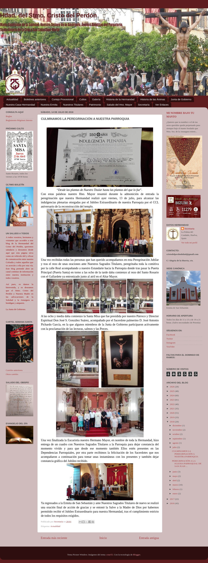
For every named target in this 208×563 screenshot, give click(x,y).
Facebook (170, 334)
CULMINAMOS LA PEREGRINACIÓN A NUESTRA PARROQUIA (185, 454)
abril (175, 480)
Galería (96, 99)
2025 (172, 391)
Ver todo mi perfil (189, 242)
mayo (175, 476)
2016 (172, 503)
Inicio (103, 538)
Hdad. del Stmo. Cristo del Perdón (48, 15)
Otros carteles (12, 374)
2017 (172, 499)
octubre (176, 434)
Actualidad (12, 99)
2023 (172, 400)
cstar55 (109, 554)
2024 (172, 395)
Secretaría (143, 104)
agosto (176, 443)
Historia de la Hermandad (120, 99)
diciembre (177, 425)
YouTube (170, 346)
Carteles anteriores (14, 370)
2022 (172, 404)
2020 (172, 413)
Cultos (83, 99)
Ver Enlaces (162, 104)
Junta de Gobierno (181, 99)
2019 (172, 417)
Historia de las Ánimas (152, 99)
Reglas (9, 116)
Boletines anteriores (35, 99)
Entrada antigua (149, 538)
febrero (176, 489)
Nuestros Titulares (73, 104)
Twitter (169, 338)
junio (175, 471)
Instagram (170, 342)
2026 (172, 386)
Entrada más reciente (54, 538)
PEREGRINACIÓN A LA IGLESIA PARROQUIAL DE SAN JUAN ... (187, 463)
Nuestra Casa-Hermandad (20, 104)
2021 (172, 408)
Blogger (136, 554)
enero (175, 493)
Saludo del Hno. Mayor (119, 104)
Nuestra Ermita (49, 104)
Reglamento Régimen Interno (19, 120)
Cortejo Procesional (63, 99)
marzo (176, 484)
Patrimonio (95, 104)
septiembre (178, 438)
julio (175, 447)
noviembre (178, 430)
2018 (172, 421)
